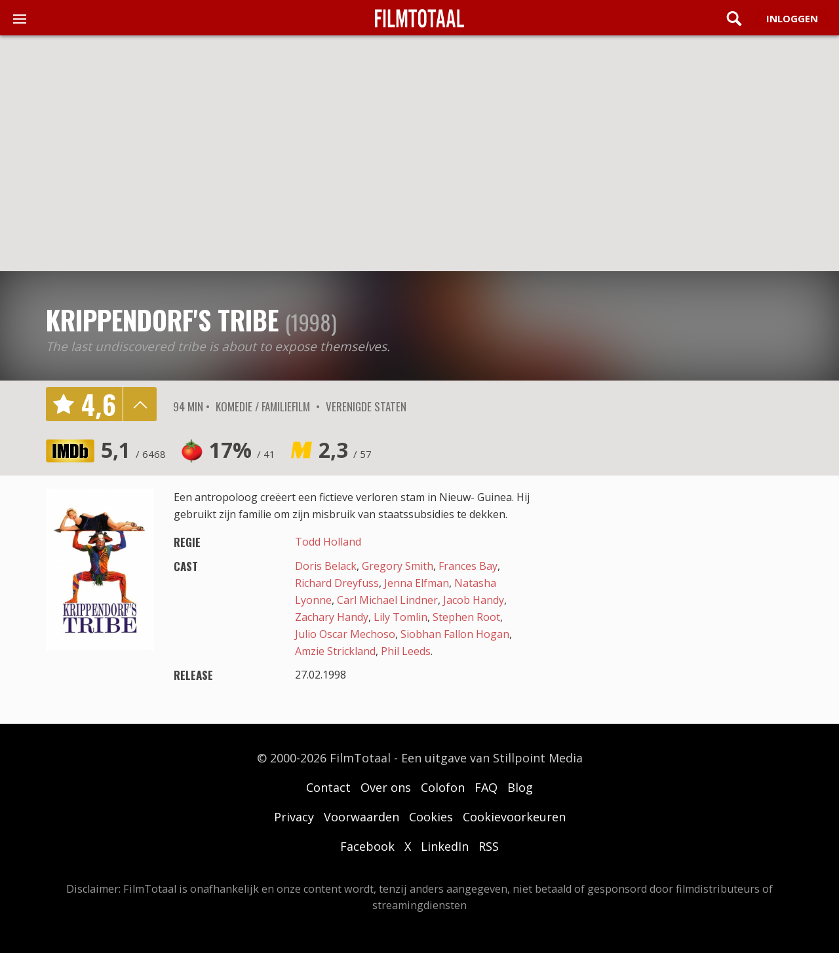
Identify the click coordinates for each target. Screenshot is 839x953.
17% (242, 450)
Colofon (443, 787)
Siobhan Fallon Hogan (454, 634)
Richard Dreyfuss (337, 583)
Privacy (294, 817)
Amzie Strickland (335, 651)
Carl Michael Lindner (387, 600)
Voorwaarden (361, 817)
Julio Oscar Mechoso (345, 634)
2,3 (345, 450)
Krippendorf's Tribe (162, 319)
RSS (488, 846)
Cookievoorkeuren (514, 817)
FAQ (486, 787)
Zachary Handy (331, 617)
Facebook (367, 846)
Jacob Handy (473, 600)
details (140, 404)
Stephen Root (466, 617)
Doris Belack (326, 566)
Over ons (386, 787)
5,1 (133, 450)
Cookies (431, 817)
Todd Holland (328, 541)
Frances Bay (468, 566)
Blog (520, 787)
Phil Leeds (406, 651)
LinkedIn (445, 846)
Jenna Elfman (416, 583)
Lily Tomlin (400, 617)
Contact (328, 787)
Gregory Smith (397, 566)
